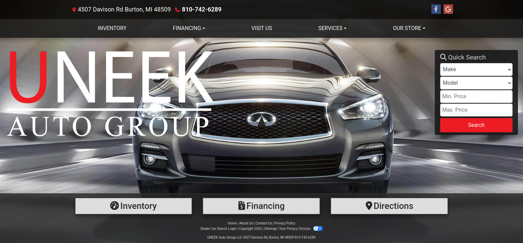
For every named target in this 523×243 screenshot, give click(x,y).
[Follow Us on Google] (448, 9)
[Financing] (261, 206)
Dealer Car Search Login (218, 229)
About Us (246, 223)
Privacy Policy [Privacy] (284, 223)
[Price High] (476, 110)
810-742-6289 (201, 9)
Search (476, 125)
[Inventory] (134, 206)
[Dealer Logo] (220, 92)
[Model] (476, 83)
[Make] (476, 69)
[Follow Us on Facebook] (436, 9)
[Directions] (389, 206)
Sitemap (270, 229)
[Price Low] (476, 96)
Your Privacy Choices (301, 229)
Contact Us (264, 223)
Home (232, 223)
